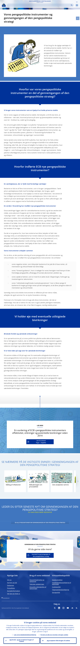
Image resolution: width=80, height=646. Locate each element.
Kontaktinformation (13, 591)
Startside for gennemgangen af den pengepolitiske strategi (41, 555)
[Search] (39, 5)
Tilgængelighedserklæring (60, 590)
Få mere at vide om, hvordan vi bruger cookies (54, 635)
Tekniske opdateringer (37, 584)
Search (71, 5)
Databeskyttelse (57, 580)
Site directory (6, 598)
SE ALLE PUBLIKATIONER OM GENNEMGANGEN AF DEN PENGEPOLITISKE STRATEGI (40, 522)
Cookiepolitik (56, 587)
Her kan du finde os (13, 594)
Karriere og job (12, 583)
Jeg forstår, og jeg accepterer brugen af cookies (22, 640)
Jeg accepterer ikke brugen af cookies (58, 640)
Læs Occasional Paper (41, 442)
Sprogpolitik (56, 592)
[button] (77, 2)
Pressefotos (11, 588)
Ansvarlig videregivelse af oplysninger (38, 587)
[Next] (78, 481)
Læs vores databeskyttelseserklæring (25, 635)
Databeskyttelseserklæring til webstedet (61, 583)
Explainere (10, 585)
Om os (9, 580)
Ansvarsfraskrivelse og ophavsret (37, 580)
